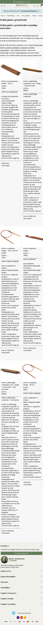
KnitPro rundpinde (6, 48)
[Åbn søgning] (4, 5)
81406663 (14, 561)
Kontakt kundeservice (21, 553)
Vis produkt (5, 166)
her (18, 158)
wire (24, 132)
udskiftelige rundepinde (19, 48)
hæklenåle (23, 53)
